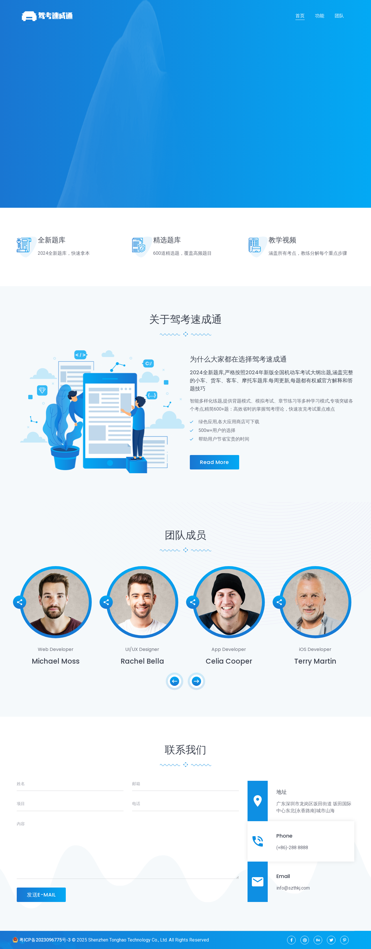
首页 (300, 15)
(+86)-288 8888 (292, 847)
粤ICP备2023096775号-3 (41, 940)
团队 (339, 15)
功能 (319, 15)
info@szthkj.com (293, 888)
